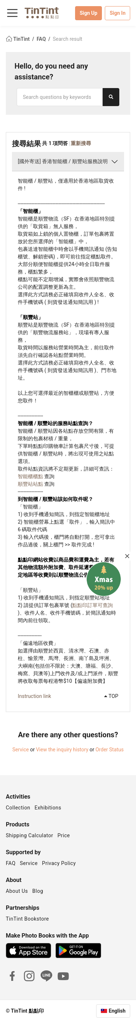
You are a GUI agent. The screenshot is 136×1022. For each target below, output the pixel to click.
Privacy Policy (59, 863)
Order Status (109, 749)
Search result (67, 39)
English (117, 1011)
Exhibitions (47, 808)
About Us (17, 891)
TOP (111, 696)
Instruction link (34, 696)
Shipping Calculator (29, 835)
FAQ (42, 39)
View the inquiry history (62, 749)
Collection (18, 808)
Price (64, 835)
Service (20, 749)
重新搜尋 (81, 143)
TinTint (18, 39)
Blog (37, 891)
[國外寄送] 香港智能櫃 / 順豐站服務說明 (63, 161)
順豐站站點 (30, 484)
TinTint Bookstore (27, 919)
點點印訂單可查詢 (92, 605)
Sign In (117, 13)
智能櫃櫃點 (30, 476)
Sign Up (89, 13)
